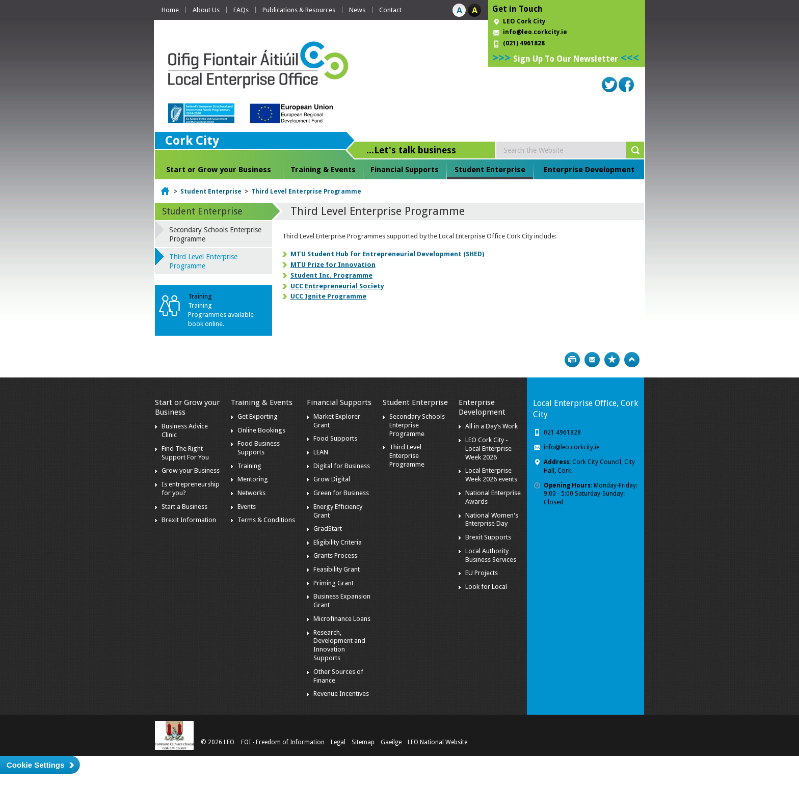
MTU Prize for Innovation (333, 264)
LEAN (320, 452)
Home (170, 10)
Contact (390, 10)
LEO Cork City (524, 21)
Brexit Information (189, 520)
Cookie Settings (35, 765)
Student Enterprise (490, 169)
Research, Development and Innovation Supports (339, 645)
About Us (206, 10)
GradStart (327, 528)
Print (572, 359)
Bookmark (612, 359)
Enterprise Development (589, 169)
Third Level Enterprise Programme (306, 191)
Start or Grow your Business (218, 169)
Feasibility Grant (336, 569)
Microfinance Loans (341, 618)
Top (632, 359)
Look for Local (486, 586)
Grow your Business (191, 470)
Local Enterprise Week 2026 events (491, 475)
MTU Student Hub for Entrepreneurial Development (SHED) (387, 254)
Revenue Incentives (341, 693)
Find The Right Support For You (185, 453)
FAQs (241, 10)
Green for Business (341, 493)
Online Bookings (261, 430)
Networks (251, 493)
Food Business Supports (258, 448)
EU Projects (481, 573)
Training (249, 466)
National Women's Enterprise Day (491, 519)
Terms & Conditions (266, 520)
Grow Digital (331, 479)
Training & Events (323, 169)
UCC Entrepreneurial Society (337, 286)
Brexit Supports (488, 537)
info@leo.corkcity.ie (535, 32)
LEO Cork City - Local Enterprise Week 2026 (488, 448)
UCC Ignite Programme (328, 296)
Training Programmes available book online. (221, 315)
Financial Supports (404, 169)
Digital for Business (341, 466)
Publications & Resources (298, 10)
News (357, 10)
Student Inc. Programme (331, 275)
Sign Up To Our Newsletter (565, 59)
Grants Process (335, 555)
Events (246, 506)
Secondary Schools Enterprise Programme (215, 234)
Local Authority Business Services (490, 555)
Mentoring (252, 479)
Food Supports (335, 438)
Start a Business (184, 506)
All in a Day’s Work (491, 426)
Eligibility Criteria (337, 542)
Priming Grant (333, 583)
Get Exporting (257, 416)
